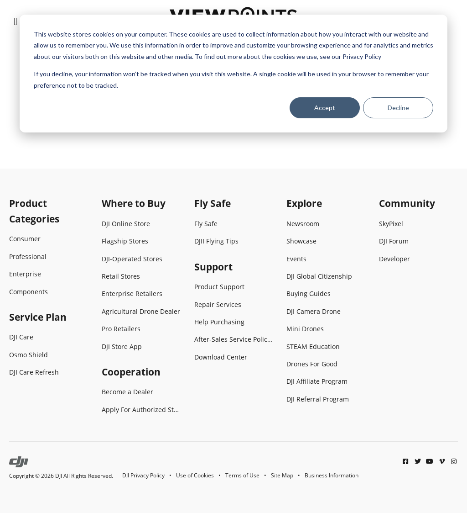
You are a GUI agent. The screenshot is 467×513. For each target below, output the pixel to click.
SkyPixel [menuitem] (391, 223)
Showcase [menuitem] (301, 241)
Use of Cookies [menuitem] (195, 475)
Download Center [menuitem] (220, 357)
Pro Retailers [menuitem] (121, 328)
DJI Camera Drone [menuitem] (313, 311)
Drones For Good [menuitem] (311, 364)
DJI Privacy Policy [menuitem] (143, 475)
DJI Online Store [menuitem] (126, 223)
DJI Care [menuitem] (21, 337)
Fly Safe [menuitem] (206, 223)
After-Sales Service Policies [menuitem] (233, 339)
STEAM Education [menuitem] (313, 346)
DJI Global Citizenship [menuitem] (319, 276)
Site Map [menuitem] (282, 475)
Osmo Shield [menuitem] (28, 354)
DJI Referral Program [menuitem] (317, 399)
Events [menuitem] (296, 258)
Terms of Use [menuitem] (242, 475)
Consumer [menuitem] (25, 238)
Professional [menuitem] (28, 256)
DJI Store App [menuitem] (122, 346)
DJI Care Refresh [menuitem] (34, 372)
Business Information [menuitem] (331, 475)
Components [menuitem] (28, 291)
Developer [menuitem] (394, 258)
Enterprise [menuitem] (25, 274)
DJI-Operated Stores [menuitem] (132, 258)
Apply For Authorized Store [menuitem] (141, 409)
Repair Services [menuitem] (217, 304)
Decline (398, 107)
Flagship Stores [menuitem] (125, 241)
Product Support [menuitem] (219, 286)
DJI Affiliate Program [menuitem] (317, 381)
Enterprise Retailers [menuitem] (132, 293)
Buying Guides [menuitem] (308, 293)
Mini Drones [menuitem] (305, 328)
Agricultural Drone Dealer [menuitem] (141, 311)
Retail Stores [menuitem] (121, 276)
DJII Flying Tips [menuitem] (216, 241)
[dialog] (233, 73)
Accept (324, 107)
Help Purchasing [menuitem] (219, 321)
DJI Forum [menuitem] (394, 241)
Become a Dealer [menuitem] (127, 391)
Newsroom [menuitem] (302, 223)
